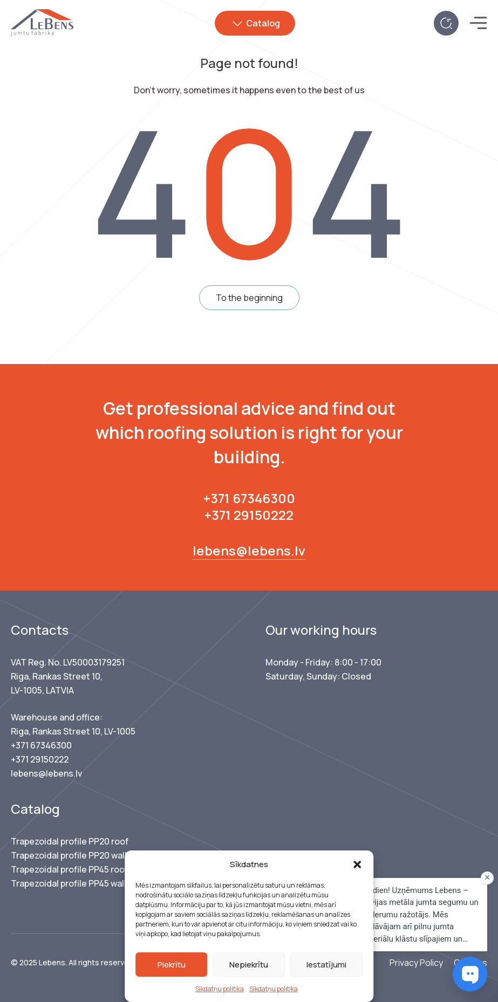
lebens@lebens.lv (249, 550)
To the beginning (249, 298)
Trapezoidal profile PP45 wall (68, 883)
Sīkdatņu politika (219, 988)
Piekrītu (172, 964)
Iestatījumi (326, 964)
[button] (357, 864)
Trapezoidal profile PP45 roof (69, 869)
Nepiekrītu (248, 964)
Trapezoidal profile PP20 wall (69, 855)
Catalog (264, 23)
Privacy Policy (416, 963)
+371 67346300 (249, 498)
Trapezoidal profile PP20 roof (69, 841)
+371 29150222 (249, 515)
